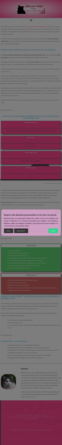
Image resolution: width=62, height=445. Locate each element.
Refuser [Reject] (9, 230)
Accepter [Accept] (53, 230)
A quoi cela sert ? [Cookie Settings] (21, 230)
